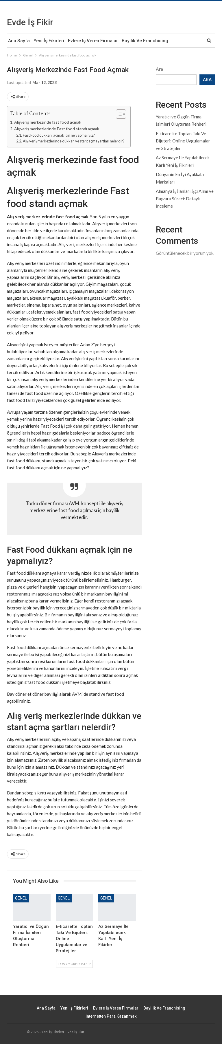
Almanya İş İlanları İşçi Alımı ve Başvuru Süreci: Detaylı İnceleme (185, 198)
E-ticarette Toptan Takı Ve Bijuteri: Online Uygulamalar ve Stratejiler (183, 141)
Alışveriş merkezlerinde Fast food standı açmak (56, 128)
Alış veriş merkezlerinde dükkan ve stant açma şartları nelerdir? (74, 141)
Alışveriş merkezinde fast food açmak (47, 122)
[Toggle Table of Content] (118, 114)
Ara (159, 69)
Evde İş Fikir (30, 22)
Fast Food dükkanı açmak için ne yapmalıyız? (59, 135)
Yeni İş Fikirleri (49, 40)
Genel (21, 898)
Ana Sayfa (19, 40)
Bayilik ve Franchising (145, 40)
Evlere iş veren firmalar (93, 40)
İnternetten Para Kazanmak (111, 1016)
